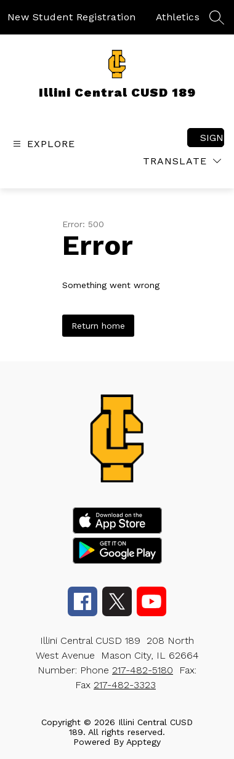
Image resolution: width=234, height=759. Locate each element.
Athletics (178, 17)
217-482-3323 (125, 685)
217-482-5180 (142, 670)
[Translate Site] (182, 161)
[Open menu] (42, 143)
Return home (98, 326)
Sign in (212, 137)
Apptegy (143, 742)
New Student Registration (71, 17)
